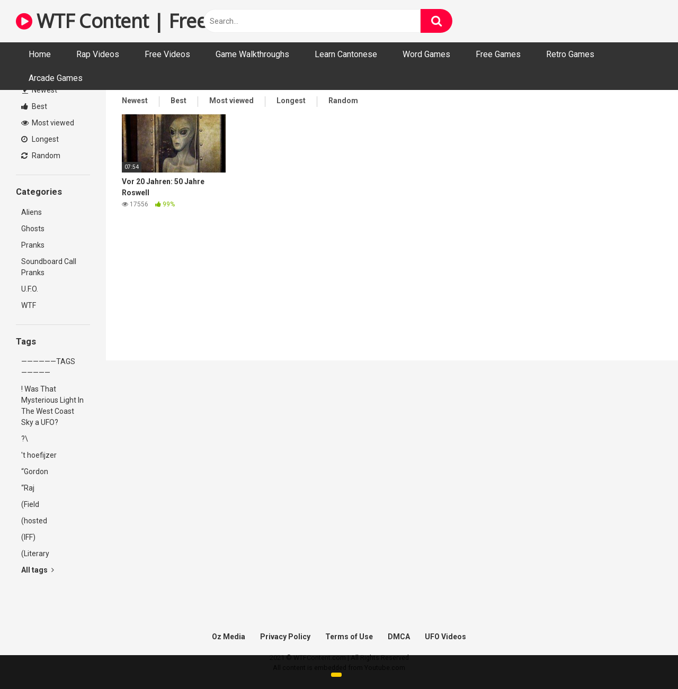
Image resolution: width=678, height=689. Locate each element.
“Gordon (34, 471)
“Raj (27, 488)
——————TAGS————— (48, 367)
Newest (39, 90)
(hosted (34, 520)
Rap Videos (97, 54)
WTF (28, 305)
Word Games (426, 54)
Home (40, 54)
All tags (37, 570)
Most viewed (47, 123)
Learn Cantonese (346, 54)
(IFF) (28, 537)
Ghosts (32, 228)
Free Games (498, 54)
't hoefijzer (39, 455)
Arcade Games (56, 78)
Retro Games (570, 54)
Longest (40, 139)
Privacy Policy (285, 636)
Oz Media (228, 636)
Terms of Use (349, 636)
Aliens (31, 212)
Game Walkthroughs (252, 54)
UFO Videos (445, 636)
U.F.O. (29, 289)
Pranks (32, 245)
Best (34, 106)
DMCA (399, 636)
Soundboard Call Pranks (48, 267)
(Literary (35, 553)
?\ (24, 438)
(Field (30, 504)
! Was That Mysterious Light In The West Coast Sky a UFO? (52, 406)
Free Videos (167, 54)
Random (40, 155)
